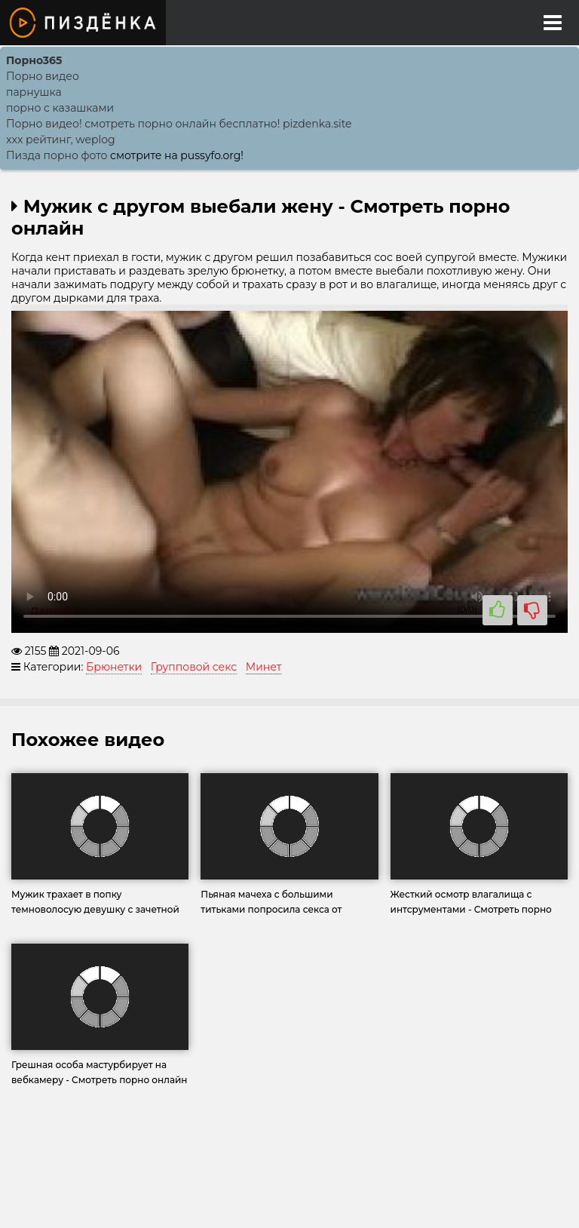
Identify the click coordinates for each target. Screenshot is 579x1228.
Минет (264, 667)
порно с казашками (60, 108)
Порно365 (34, 60)
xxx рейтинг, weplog (60, 139)
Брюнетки (114, 667)
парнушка (34, 92)
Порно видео (42, 76)
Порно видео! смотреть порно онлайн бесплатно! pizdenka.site (179, 123)
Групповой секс (194, 667)
